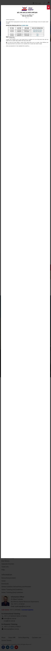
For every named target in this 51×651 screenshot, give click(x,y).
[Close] (48, 7)
